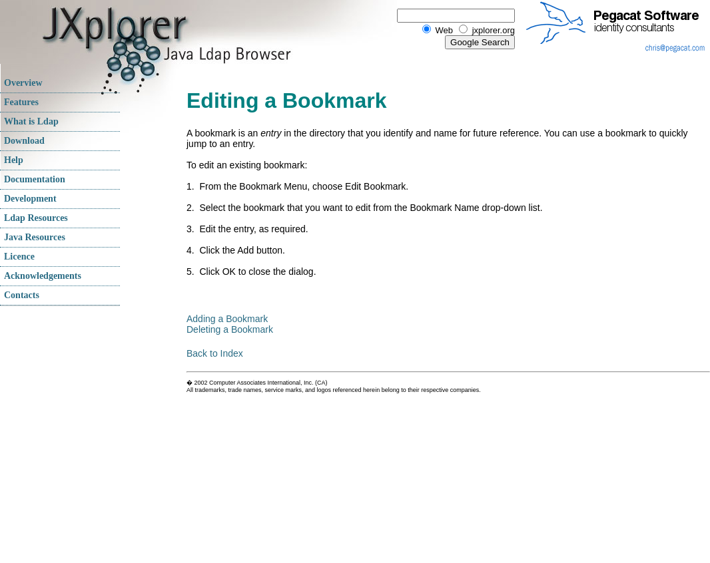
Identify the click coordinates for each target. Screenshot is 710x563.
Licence (19, 257)
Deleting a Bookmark (229, 329)
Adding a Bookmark (227, 318)
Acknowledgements (42, 276)
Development (30, 199)
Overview (23, 83)
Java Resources (34, 237)
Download (24, 141)
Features (21, 102)
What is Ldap (31, 121)
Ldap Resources (36, 218)
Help (13, 160)
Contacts (21, 295)
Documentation (34, 179)
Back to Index (214, 353)
